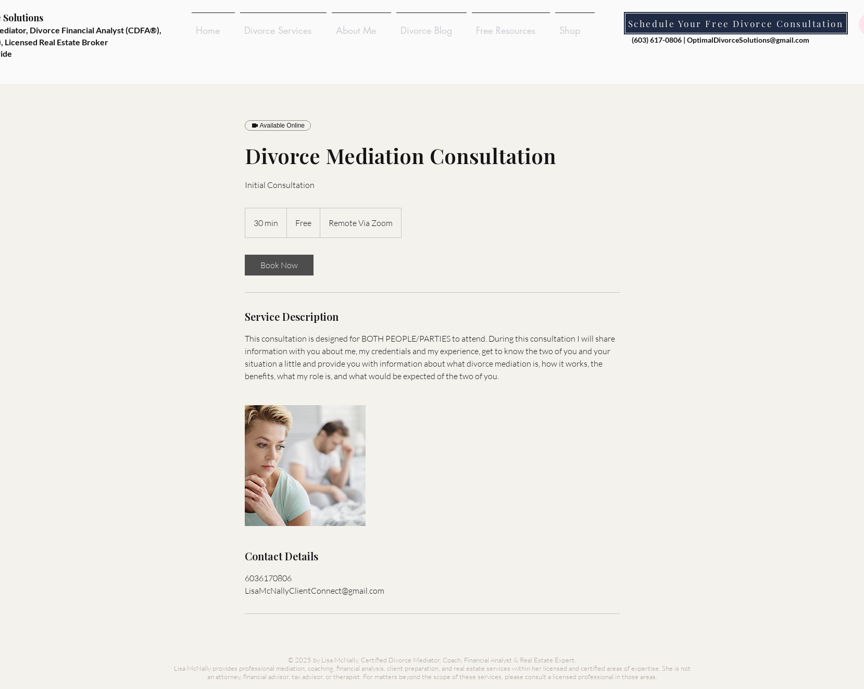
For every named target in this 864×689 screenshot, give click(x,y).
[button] (283, 25)
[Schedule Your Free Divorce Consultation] (735, 23)
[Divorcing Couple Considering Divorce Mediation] (305, 465)
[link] (279, 265)
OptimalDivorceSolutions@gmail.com (748, 39)
